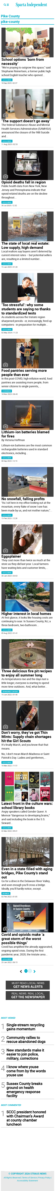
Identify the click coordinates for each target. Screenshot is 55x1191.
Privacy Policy (44, 1177)
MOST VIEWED (8, 1017)
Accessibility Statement (27, 1180)
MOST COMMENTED (11, 1105)
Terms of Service (29, 1177)
